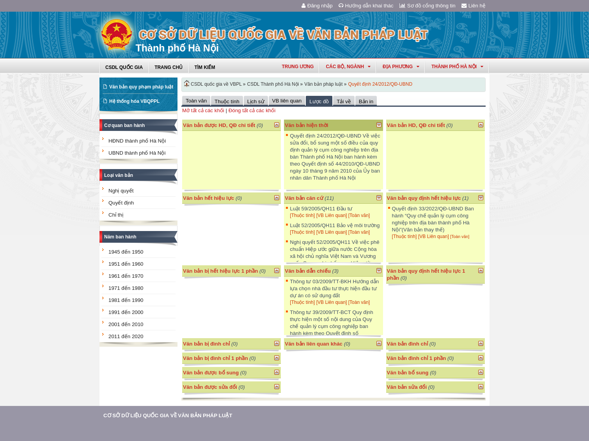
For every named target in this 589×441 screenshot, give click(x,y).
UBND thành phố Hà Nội (136, 153)
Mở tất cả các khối (203, 110)
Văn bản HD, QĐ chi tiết (417, 125)
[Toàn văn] (359, 215)
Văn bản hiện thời (306, 125)
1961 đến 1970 (126, 276)
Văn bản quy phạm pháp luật (141, 87)
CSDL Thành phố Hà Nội (273, 84)
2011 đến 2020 (126, 336)
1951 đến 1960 (126, 264)
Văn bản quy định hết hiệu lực (424, 198)
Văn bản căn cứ (304, 198)
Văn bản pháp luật (323, 84)
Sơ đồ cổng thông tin (427, 6)
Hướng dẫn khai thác (366, 6)
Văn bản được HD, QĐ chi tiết (219, 125)
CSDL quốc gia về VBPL (216, 84)
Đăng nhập (317, 6)
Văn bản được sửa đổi (210, 387)
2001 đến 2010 (126, 324)
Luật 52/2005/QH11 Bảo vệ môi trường (335, 225)
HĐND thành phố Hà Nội (137, 141)
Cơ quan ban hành (124, 125)
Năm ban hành (120, 237)
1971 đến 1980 (126, 288)
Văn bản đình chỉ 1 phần (416, 358)
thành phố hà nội (457, 66)
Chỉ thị (115, 215)
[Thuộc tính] (302, 215)
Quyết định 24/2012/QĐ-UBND (380, 84)
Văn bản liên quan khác (313, 344)
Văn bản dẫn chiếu (308, 271)
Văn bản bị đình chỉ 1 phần (215, 358)
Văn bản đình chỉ (407, 344)
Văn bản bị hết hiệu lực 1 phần (220, 271)
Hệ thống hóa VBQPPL (134, 101)
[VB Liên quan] (332, 215)
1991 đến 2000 (126, 312)
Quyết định (121, 203)
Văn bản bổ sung (408, 373)
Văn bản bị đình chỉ (206, 344)
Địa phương (401, 66)
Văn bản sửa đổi (407, 387)
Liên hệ (473, 6)
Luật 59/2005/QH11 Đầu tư (321, 209)
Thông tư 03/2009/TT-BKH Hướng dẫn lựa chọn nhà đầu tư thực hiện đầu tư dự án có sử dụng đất (334, 288)
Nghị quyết (120, 191)
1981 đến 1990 (126, 300)
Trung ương (298, 66)
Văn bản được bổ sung (211, 373)
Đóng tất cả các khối (252, 110)
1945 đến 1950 (126, 252)
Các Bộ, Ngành (348, 66)
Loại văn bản (118, 175)
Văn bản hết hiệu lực (208, 198)
